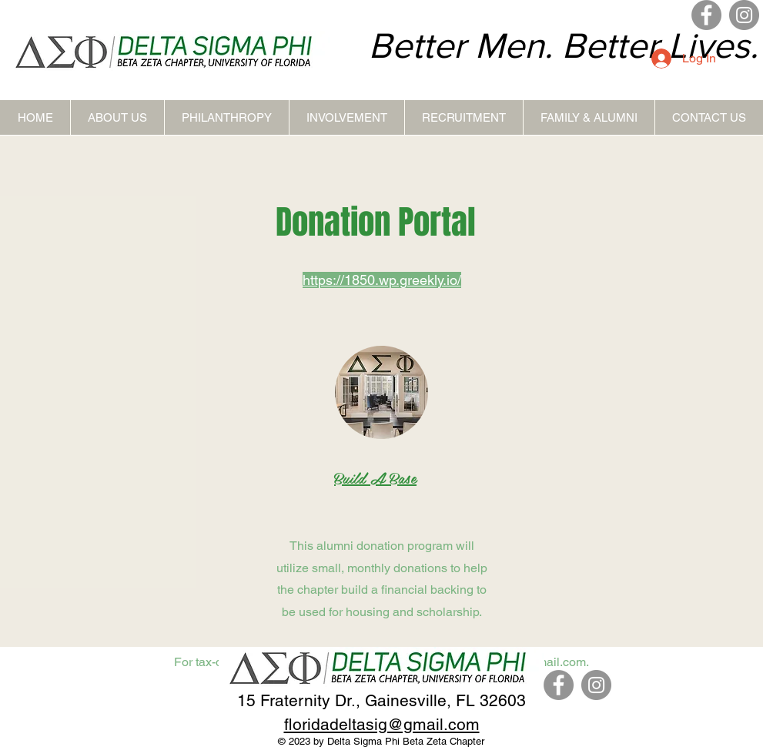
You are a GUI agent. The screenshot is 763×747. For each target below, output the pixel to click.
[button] (117, 117)
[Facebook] (706, 15)
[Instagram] (744, 15)
